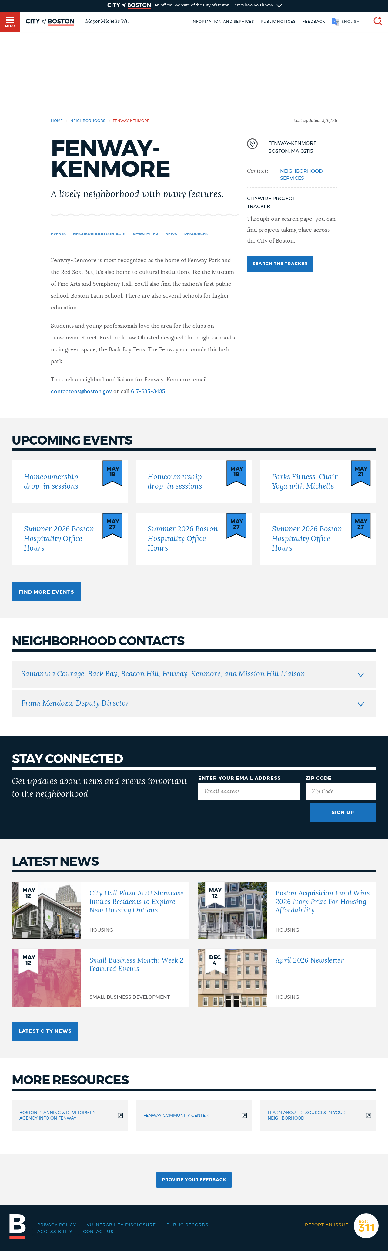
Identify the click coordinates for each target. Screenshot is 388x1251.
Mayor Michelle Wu (107, 21)
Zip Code (319, 778)
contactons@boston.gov (81, 391)
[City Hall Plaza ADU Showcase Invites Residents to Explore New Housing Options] (100, 910)
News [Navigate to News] (171, 234)
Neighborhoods (87, 121)
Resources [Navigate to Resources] (196, 234)
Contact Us (98, 1232)
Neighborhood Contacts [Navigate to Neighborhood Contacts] (99, 234)
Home (57, 121)
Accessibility (54, 1232)
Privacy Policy (56, 1225)
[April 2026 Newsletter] (287, 978)
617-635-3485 (148, 391)
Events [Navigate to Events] (58, 234)
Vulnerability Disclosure (121, 1225)
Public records (187, 1225)
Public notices (278, 21)
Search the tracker (280, 264)
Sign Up (343, 812)
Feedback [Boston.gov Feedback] (314, 21)
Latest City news (45, 1031)
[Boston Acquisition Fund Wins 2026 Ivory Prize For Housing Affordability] (287, 910)
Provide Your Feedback (194, 1180)
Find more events (46, 592)
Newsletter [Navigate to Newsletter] (145, 234)
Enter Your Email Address (239, 778)
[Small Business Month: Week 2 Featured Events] (100, 978)
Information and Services (222, 21)
